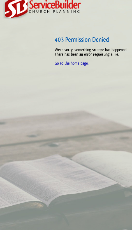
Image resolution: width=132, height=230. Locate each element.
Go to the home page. (72, 63)
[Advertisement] (23, 123)
